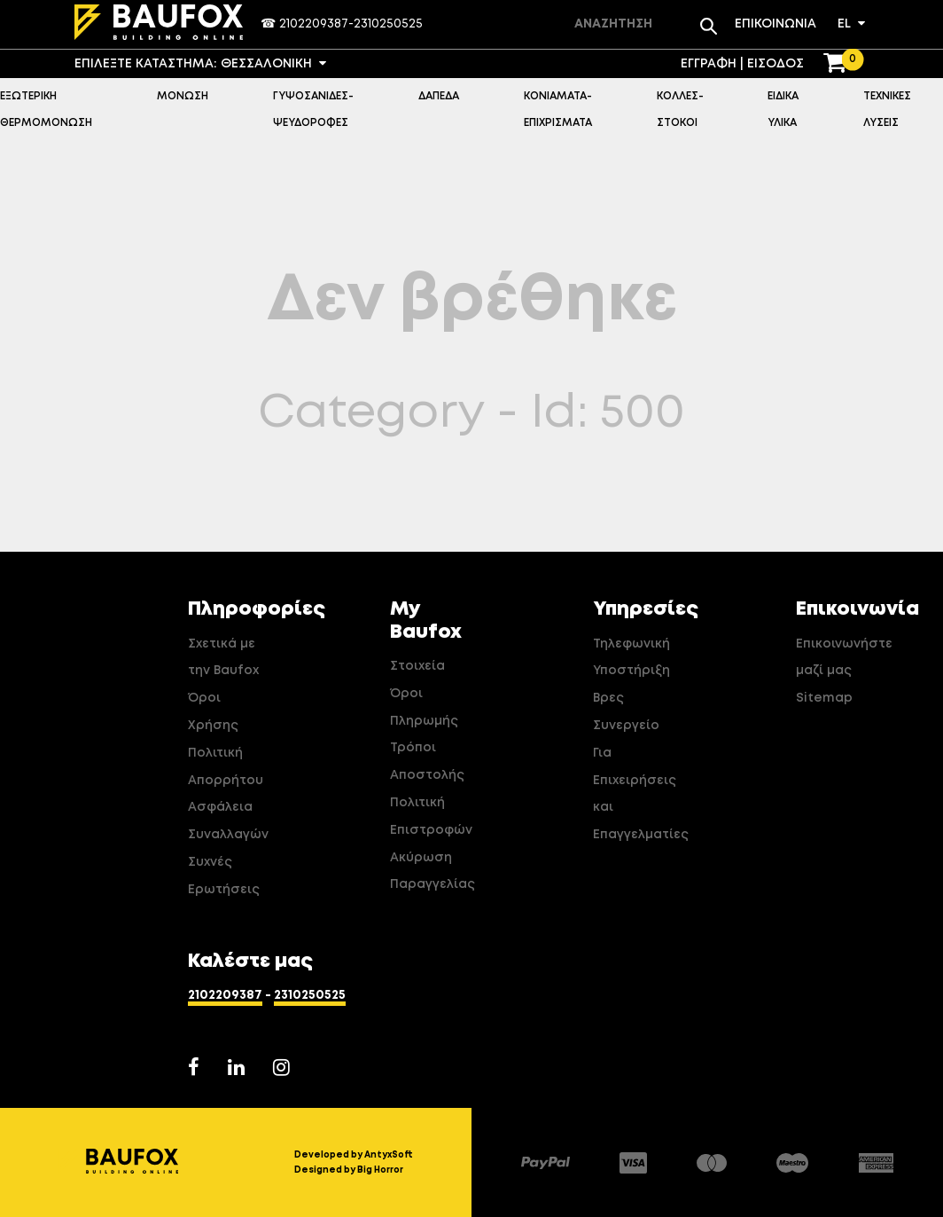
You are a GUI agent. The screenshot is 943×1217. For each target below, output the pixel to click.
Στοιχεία (417, 666)
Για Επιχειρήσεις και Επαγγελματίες (633, 794)
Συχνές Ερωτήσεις (224, 876)
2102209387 (313, 24)
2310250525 (388, 24)
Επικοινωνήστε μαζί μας (836, 658)
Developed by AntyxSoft (353, 1154)
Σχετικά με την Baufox (223, 658)
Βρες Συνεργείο (626, 712)
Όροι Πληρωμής (424, 707)
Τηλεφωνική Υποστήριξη (631, 658)
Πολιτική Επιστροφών (431, 816)
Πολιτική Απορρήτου (225, 767)
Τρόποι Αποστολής (427, 761)
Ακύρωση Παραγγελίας (431, 871)
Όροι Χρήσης (213, 712)
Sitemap (824, 698)
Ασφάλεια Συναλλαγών (228, 821)
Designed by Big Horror (348, 1170)
